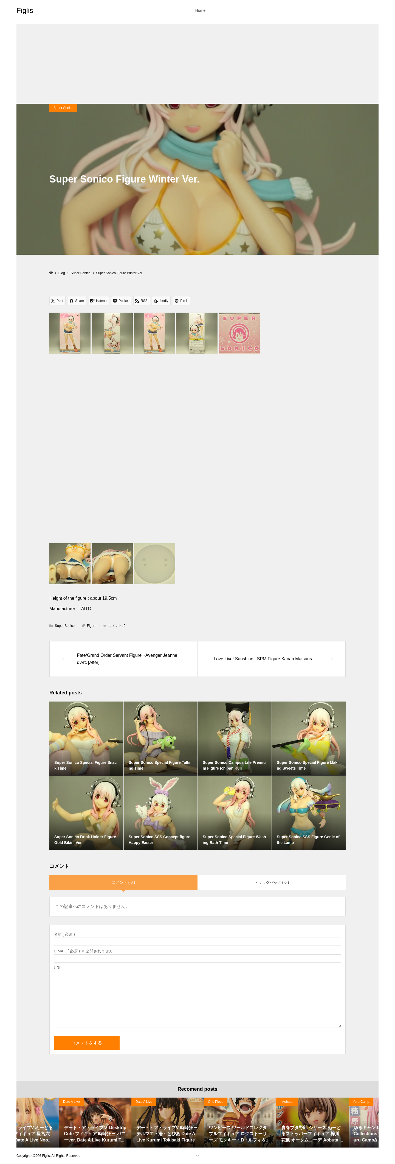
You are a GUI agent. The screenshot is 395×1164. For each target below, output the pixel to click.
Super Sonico (63, 108)
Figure (91, 626)
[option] (52, 1123)
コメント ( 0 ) (123, 882)
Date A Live (101, 1102)
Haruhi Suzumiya (33, 1102)
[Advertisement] (197, 62)
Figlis (24, 10)
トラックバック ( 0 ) (271, 882)
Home (200, 10)
